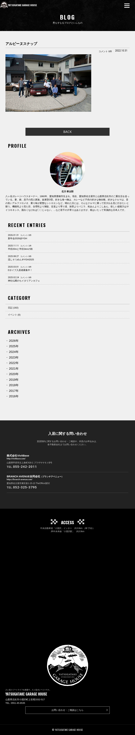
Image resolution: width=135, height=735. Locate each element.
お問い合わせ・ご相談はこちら (80, 710)
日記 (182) (13, 307)
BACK (67, 132)
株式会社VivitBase (18, 457)
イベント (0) (14, 314)
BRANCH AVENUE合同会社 (35, 478)
